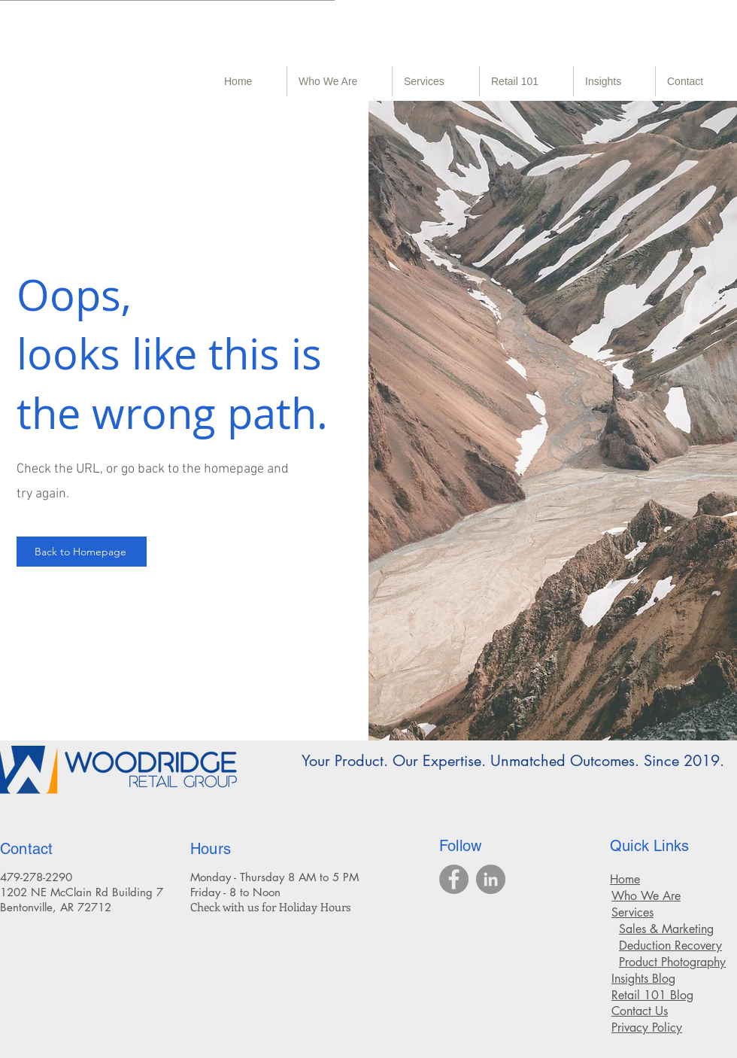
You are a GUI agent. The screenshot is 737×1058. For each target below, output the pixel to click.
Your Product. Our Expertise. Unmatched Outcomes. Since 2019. (513, 761)
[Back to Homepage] (82, 552)
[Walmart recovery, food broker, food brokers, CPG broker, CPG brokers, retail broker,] (454, 879)
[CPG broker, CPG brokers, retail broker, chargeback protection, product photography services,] (490, 879)
